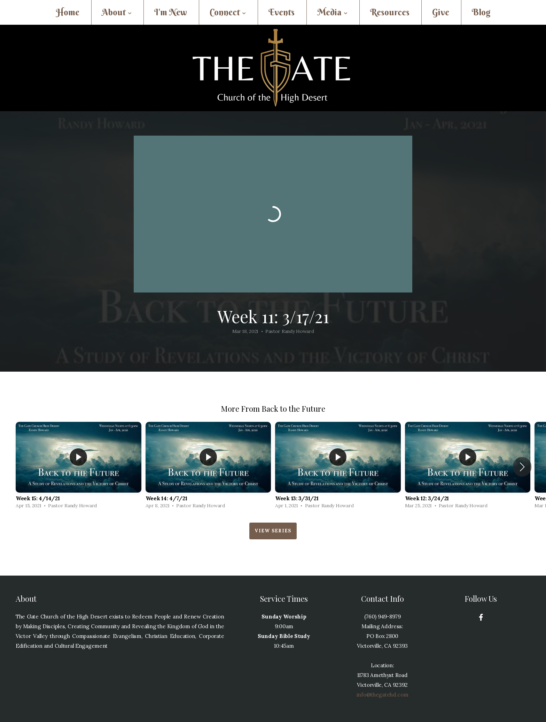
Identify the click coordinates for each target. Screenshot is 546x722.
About (117, 12)
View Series (273, 531)
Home (67, 12)
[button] (522, 466)
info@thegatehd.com (382, 694)
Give (440, 12)
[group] (78, 467)
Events (281, 12)
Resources (390, 12)
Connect (228, 12)
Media (332, 12)
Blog (481, 12)
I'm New (170, 12)
